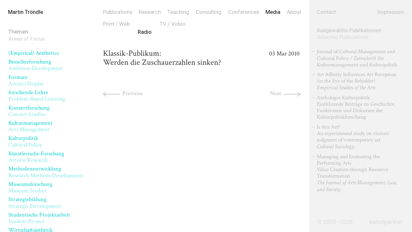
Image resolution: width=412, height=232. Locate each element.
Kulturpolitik (25, 141)
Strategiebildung (34, 202)
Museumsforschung (30, 187)
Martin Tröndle (25, 12)
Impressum (391, 12)
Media (273, 12)
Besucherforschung (35, 65)
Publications (117, 12)
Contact (326, 12)
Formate (26, 80)
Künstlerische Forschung (36, 157)
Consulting (208, 12)
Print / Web (116, 24)
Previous (132, 93)
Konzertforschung (29, 111)
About (294, 12)
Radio (145, 32)
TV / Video (172, 24)
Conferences (243, 12)
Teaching (178, 12)
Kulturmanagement (30, 126)
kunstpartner (386, 222)
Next (275, 93)
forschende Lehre (36, 95)
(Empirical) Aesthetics (33, 53)
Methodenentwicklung (45, 172)
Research (150, 12)
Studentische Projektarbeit (39, 218)
